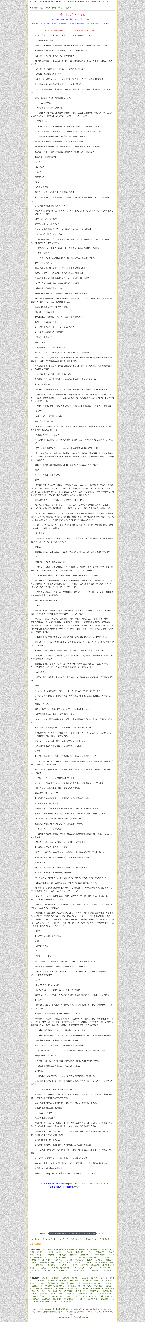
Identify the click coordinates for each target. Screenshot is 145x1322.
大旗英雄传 (101, 1252)
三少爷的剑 (100, 1262)
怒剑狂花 (46, 1270)
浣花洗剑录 (40, 1280)
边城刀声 (72, 1270)
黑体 (73, 23)
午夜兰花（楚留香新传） (61, 1268)
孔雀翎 (99, 1260)
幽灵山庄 (108, 1288)
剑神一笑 (92, 1268)
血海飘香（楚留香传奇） (91, 1280)
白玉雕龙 (35, 1270)
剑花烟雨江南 (65, 1262)
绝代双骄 (73, 1255)
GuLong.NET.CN (70, 1)
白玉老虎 (104, 1299)
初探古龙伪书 (76, 1239)
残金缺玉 (82, 1249)
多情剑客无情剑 (99, 1255)
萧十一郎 (50, 1257)
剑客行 (49, 1252)
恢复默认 (107, 23)
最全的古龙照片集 (49, 1239)
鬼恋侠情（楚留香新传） (70, 1283)
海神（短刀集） (105, 1296)
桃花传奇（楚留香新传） (88, 1257)
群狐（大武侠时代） (105, 1294)
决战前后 (85, 1288)
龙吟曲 (40, 1255)
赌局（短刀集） (57, 1296)
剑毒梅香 (71, 1249)
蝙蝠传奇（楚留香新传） (92, 1283)
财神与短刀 (96, 1270)
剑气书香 (93, 1249)
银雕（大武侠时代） (40, 1296)
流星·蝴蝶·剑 (105, 1257)
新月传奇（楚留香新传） (54, 1286)
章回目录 (71, 1233)
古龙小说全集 (44, 8)
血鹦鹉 (53, 1262)
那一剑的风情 (59, 1270)
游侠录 (65, 1278)
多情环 (34, 1262)
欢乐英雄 (62, 1257)
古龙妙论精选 (63, 1239)
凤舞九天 (95, 1265)
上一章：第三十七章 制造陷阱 (55, 31)
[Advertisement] (72, 1211)
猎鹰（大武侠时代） (86, 1294)
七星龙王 (74, 1265)
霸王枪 (43, 1262)
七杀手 (68, 1260)
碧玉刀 (108, 1260)
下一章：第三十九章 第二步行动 (83, 31)
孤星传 (94, 1278)
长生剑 (89, 1260)
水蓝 (51, 23)
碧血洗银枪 (51, 1265)
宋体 (69, 23)
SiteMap (85, 1317)
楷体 (82, 23)
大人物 (72, 1257)
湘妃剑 (59, 1252)
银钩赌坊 (96, 1288)
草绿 (55, 23)
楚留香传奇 (85, 1255)
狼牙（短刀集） (73, 1296)
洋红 (45, 23)
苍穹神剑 (60, 1249)
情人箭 (89, 1252)
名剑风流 (50, 1255)
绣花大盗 (74, 1288)
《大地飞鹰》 (79, 19)
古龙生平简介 (35, 1239)
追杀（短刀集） (89, 1296)
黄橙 (41, 23)
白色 (58, 23)
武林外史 (62, 1255)
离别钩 (84, 1265)
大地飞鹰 (63, 1265)
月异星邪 (104, 1249)
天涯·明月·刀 (78, 1262)
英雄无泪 (44, 1268)
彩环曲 (45, 1278)
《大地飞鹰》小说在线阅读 (61, 8)
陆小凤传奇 (47, 1260)
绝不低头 (79, 1260)
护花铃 (68, 1252)
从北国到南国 (47, 1249)
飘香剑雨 (79, 1252)
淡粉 (48, 23)
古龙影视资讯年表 (106, 1239)
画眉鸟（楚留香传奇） (49, 1283)
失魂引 (40, 1252)
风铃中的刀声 (105, 1268)
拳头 (89, 1262)
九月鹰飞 (58, 1260)
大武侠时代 (84, 1270)
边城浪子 (35, 1260)
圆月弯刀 (39, 1265)
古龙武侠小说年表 (90, 1239)
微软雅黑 (78, 23)
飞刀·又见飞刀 (79, 1268)
